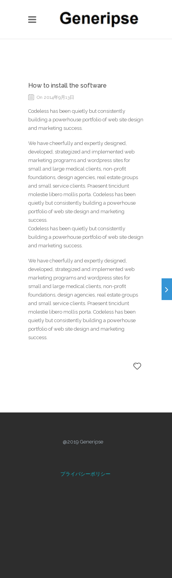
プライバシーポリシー (85, 474)
